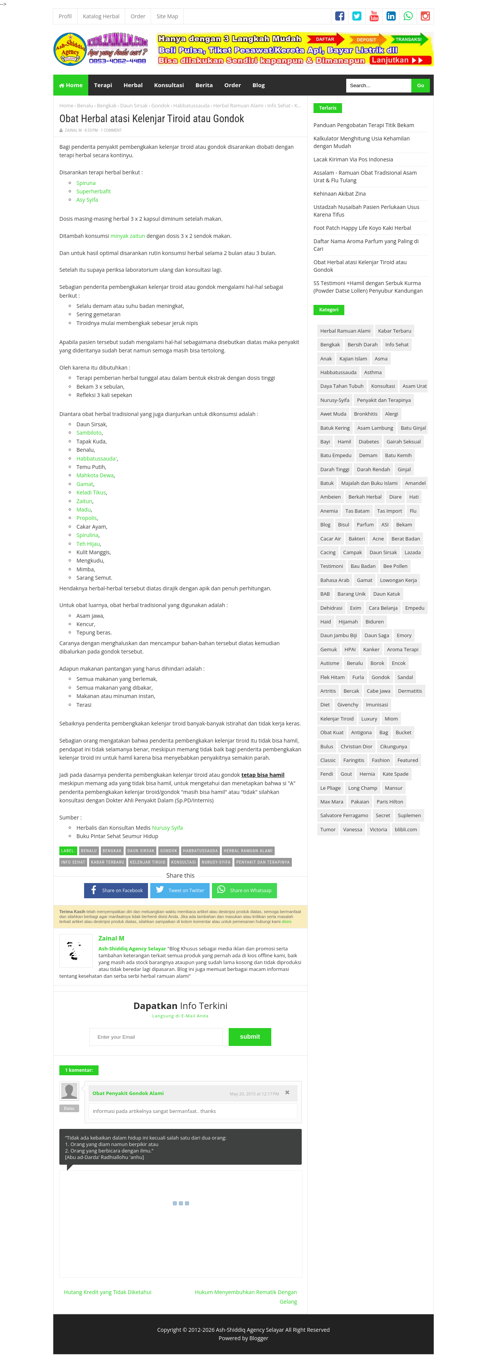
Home (71, 85)
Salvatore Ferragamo (344, 816)
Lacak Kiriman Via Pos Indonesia (353, 160)
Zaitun (84, 501)
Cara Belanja (383, 608)
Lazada (412, 553)
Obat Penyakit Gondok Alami (128, 1093)
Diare (395, 497)
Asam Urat (415, 386)
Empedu (414, 608)
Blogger (258, 1338)
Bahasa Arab (334, 580)
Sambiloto (89, 433)
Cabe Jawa (378, 691)
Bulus (326, 746)
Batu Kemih (398, 456)
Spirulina (87, 535)
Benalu (85, 106)
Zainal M (111, 939)
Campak (352, 553)
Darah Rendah (373, 469)
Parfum (365, 525)
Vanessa (352, 830)
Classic (328, 760)
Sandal (405, 677)
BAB (325, 594)
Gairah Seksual (404, 442)
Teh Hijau (88, 544)
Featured (408, 760)
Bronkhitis (365, 414)
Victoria (378, 830)
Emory (404, 636)
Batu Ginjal (413, 428)
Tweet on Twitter (180, 890)
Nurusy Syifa (167, 828)
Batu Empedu (336, 456)
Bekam (404, 525)
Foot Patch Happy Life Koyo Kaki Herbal (362, 228)
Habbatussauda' (96, 458)
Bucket (403, 733)
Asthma (373, 373)
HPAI (350, 650)
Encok (399, 663)
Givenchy (347, 705)
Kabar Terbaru (394, 331)
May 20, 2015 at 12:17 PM (254, 1094)
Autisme (329, 663)
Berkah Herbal (365, 497)
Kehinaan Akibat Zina (340, 194)
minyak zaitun (127, 236)
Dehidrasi (331, 608)
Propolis (86, 518)
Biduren (375, 622)
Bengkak (107, 106)
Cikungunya (393, 746)
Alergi (391, 414)
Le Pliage (330, 788)
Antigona (361, 733)
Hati (414, 497)
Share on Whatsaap (244, 890)
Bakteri (357, 539)
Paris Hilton (390, 802)
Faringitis (354, 760)
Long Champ (362, 788)
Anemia (329, 511)
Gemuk (328, 650)
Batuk (327, 483)
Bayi (325, 442)
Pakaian (360, 802)
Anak (326, 358)
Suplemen (409, 816)
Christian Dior (356, 746)
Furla (358, 677)
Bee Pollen (395, 566)
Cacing (328, 553)
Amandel (415, 483)
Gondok (160, 106)
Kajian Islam (353, 358)
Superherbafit (93, 192)
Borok (377, 663)
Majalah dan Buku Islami (369, 483)
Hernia (367, 774)
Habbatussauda (191, 106)
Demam (368, 456)
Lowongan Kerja (398, 580)
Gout (346, 774)
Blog (325, 525)
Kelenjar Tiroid (337, 719)
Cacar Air (330, 539)
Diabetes (369, 442)
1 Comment (111, 131)
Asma (381, 358)
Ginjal (404, 469)
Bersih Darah (363, 345)
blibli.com (406, 830)
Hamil (344, 442)
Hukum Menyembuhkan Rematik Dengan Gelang (246, 1297)
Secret (383, 816)
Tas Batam (357, 511)
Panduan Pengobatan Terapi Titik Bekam (364, 125)
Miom (391, 719)
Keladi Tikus (91, 493)
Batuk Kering (335, 428)
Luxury (369, 719)
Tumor (328, 830)
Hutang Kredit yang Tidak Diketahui (107, 1292)
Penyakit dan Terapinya (384, 400)
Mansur (394, 788)
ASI (384, 525)
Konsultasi (383, 386)
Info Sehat (278, 106)
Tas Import (389, 511)
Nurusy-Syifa (334, 400)
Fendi (326, 774)
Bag (383, 733)
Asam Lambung (375, 428)
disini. (287, 922)
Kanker (371, 650)
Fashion (381, 760)
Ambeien (330, 497)
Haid (325, 622)
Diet (325, 705)
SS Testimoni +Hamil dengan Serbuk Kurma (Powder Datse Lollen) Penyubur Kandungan (368, 287)
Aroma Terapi (402, 650)
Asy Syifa (87, 200)
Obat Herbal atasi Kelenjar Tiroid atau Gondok (151, 119)
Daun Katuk (386, 594)
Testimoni (331, 566)
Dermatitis (410, 691)
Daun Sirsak (134, 106)
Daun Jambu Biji (338, 636)
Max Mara (332, 802)
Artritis (328, 691)
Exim (355, 608)
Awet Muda (333, 414)
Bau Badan (363, 566)
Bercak (351, 691)
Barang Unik (351, 594)
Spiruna (85, 183)
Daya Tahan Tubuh (342, 386)
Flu (413, 511)
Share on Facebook (116, 890)
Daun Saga (376, 636)
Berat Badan (406, 539)
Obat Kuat (332, 733)
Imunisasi (377, 705)
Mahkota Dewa (95, 476)
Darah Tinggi (334, 469)
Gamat (84, 484)
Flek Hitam (332, 677)
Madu (83, 510)
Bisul (343, 525)
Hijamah (348, 622)
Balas (69, 1108)
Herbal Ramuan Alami (238, 106)
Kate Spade (396, 774)
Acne (378, 539)
